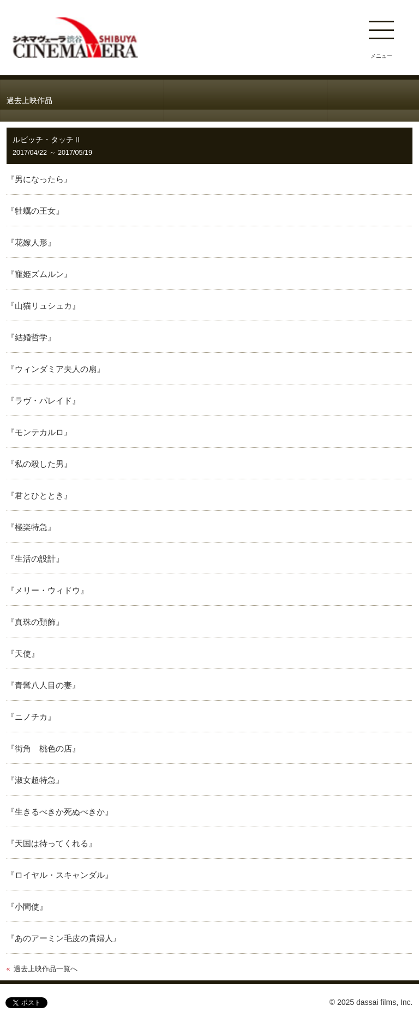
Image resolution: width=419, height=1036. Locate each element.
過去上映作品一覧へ (45, 969)
